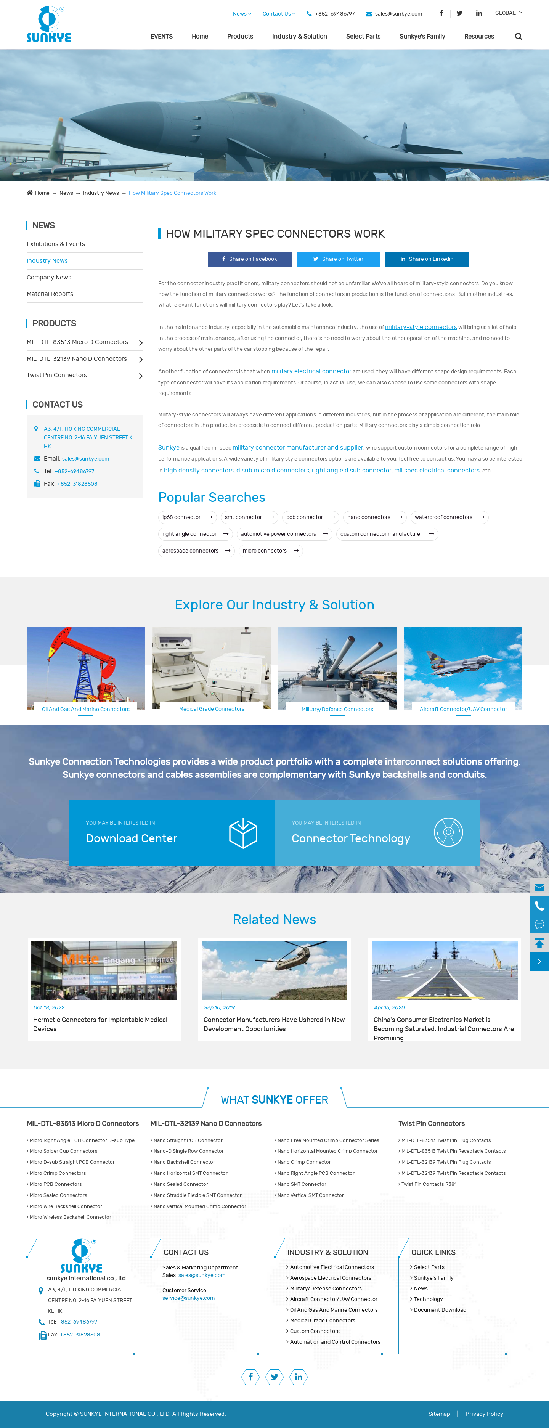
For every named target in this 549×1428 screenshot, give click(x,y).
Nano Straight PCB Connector (187, 1140)
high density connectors (199, 470)
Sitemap (439, 1414)
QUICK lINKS (433, 1252)
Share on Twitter (338, 259)
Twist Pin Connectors (57, 375)
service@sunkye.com (188, 1298)
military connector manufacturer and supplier (298, 447)
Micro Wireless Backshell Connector (69, 1217)
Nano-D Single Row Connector (187, 1151)
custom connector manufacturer (387, 534)
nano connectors (375, 517)
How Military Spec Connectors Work (172, 193)
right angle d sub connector (352, 470)
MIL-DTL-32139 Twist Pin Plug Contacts (444, 1162)
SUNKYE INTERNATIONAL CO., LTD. (125, 1414)
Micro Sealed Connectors (57, 1195)
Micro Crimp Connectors (56, 1173)
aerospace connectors (196, 551)
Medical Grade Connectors (211, 709)
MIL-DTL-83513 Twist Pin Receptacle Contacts (452, 1151)
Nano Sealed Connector (179, 1184)
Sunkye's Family (422, 36)
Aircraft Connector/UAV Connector (333, 1299)
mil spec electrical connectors (437, 470)
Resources (479, 36)
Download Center (131, 838)
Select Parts (363, 36)
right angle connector (195, 534)
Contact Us (279, 14)
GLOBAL (505, 13)
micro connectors (271, 551)
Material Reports (50, 294)
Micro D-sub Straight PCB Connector (71, 1162)
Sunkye (169, 447)
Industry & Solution (299, 36)
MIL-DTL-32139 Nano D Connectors (77, 358)
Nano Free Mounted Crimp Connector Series (326, 1140)
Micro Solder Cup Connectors (62, 1151)
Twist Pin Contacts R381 (427, 1184)
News (242, 14)
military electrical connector (311, 371)
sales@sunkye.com (398, 14)
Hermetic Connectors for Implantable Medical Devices (100, 1024)
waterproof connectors (450, 517)
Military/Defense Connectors (337, 709)
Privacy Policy (484, 1414)
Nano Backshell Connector (183, 1162)
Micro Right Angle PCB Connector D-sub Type (81, 1140)
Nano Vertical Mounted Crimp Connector (198, 1206)
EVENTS (162, 36)
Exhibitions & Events (56, 244)
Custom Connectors (315, 1331)
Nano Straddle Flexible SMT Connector (196, 1195)
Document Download (440, 1310)
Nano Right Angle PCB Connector (314, 1173)
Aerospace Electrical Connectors (463, 708)
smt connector (249, 517)
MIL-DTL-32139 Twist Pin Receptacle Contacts (452, 1173)
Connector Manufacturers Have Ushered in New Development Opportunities (274, 1024)
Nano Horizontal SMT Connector (189, 1173)
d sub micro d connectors (272, 470)
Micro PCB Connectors (54, 1184)
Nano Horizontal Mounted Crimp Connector (326, 1151)
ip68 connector (187, 517)
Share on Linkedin (427, 259)
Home (200, 36)
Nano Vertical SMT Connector (309, 1195)
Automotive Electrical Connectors (332, 1267)
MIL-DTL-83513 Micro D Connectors (77, 342)
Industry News (101, 193)
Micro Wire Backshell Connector (64, 1206)
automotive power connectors (284, 534)
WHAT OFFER (274, 1100)
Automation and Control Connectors (335, 1342)
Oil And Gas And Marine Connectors (86, 709)
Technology (428, 1299)
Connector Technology (351, 838)
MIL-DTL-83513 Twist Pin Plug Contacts (444, 1140)
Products (240, 36)
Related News (274, 919)
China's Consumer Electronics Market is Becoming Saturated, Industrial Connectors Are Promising (444, 1025)
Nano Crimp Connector (302, 1162)
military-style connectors (421, 327)
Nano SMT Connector (300, 1184)
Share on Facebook (249, 259)
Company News (49, 277)
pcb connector (310, 517)
